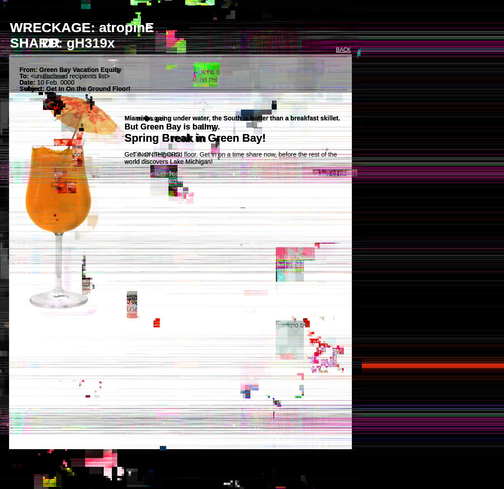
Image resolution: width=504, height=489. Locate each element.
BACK (343, 50)
